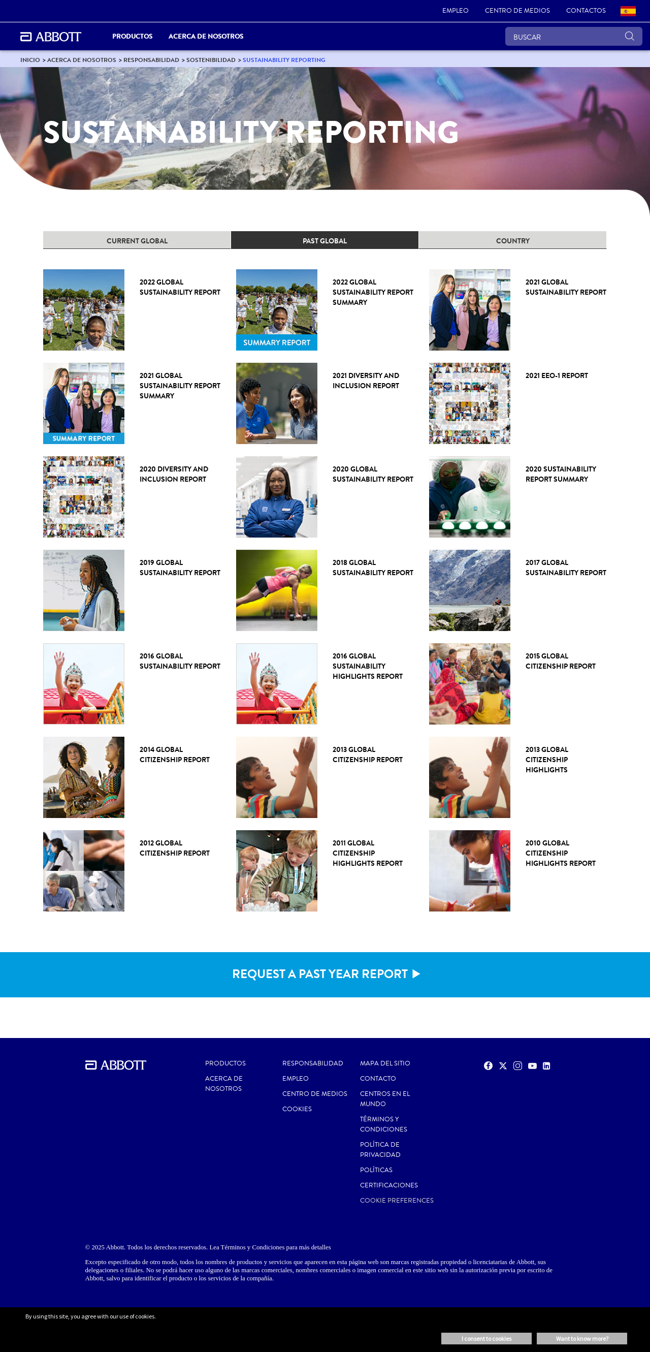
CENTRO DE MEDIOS (314, 1093)
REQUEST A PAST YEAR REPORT (320, 974)
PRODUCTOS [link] (132, 36)
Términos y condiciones (383, 1124)
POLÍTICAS (376, 1170)
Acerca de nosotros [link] (206, 36)
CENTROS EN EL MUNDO (385, 1099)
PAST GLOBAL (325, 241)
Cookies (297, 1109)
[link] (455, 11)
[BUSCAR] (573, 36)
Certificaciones (389, 1185)
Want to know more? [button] (582, 1338)
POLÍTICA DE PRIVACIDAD (380, 1149)
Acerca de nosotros (224, 1083)
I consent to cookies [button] (486, 1338)
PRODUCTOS (225, 1063)
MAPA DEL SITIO (385, 1063)
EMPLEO (295, 1078)
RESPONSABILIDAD (312, 1063)
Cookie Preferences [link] (397, 1200)
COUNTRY (513, 241)
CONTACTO (378, 1078)
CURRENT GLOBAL (137, 241)
